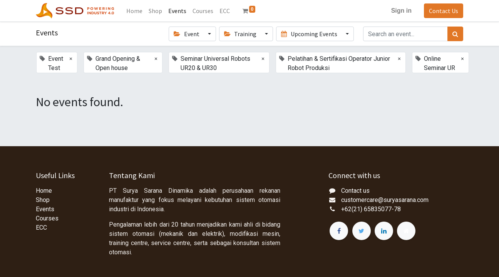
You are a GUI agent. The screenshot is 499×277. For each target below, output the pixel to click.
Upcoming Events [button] (309, 34)
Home (44, 190)
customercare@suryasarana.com (385, 200)
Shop (43, 200)
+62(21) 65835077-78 (371, 209)
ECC (41, 227)
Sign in (401, 10)
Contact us (355, 190)
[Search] (455, 34)
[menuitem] (134, 10)
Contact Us (443, 11)
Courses (47, 218)
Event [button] (187, 34)
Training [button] (241, 34)
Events (45, 209)
